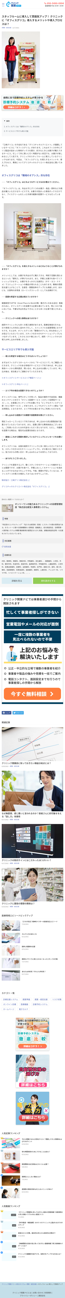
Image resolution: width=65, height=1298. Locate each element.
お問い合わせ (38, 1292)
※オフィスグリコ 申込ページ (14, 384)
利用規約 (47, 1292)
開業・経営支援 (41, 999)
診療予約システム (40, 1004)
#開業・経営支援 (6, 28)
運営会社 (41, 1295)
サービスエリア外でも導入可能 (17, 131)
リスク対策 (56, 999)
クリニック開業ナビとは (21, 1292)
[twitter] (18, 712)
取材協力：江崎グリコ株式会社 (14, 480)
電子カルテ (23, 1009)
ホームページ (8, 1009)
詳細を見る (17, 580)
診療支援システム (10, 999)
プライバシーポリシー (28, 1295)
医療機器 (24, 1004)
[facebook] (6, 712)
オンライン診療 (9, 1004)
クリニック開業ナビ (8, 1284)
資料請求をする (48, 580)
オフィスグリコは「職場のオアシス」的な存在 (23, 126)
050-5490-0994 (54, 3)
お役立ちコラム (20, 1284)
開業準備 (26, 999)
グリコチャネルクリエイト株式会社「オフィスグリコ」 (25, 486)
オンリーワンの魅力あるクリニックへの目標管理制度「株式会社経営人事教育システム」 (38, 506)
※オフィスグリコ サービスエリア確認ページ (20, 377)
